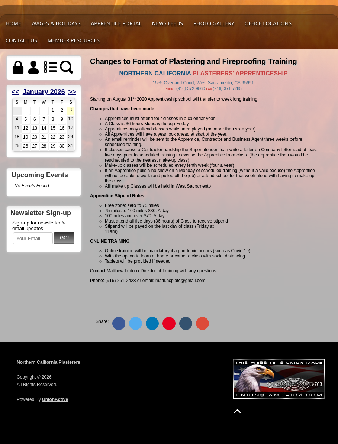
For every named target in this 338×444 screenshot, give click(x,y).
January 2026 (44, 91)
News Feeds (167, 23)
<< (15, 91)
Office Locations (268, 23)
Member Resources (74, 40)
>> (72, 91)
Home (13, 23)
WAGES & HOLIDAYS (56, 23)
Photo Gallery (213, 23)
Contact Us (21, 40)
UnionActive (55, 399)
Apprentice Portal (116, 23)
